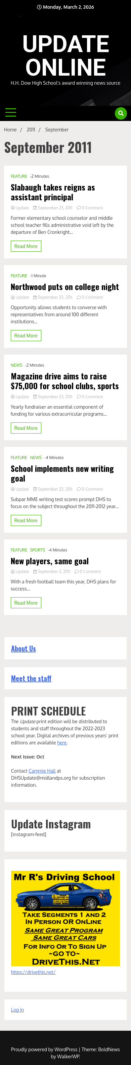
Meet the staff (31, 678)
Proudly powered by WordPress (45, 1049)
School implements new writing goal (62, 473)
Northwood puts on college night (65, 286)
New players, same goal (50, 561)
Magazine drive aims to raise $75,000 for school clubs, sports (65, 381)
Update (20, 207)
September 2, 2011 (52, 571)
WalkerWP (68, 1056)
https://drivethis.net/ (33, 972)
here (62, 742)
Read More (26, 246)
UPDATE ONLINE (65, 55)
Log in (17, 1010)
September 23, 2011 (53, 207)
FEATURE (19, 176)
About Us (23, 648)
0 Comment (92, 207)
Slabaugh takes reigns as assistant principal (53, 192)
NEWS (17, 365)
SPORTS (37, 549)
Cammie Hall (42, 771)
